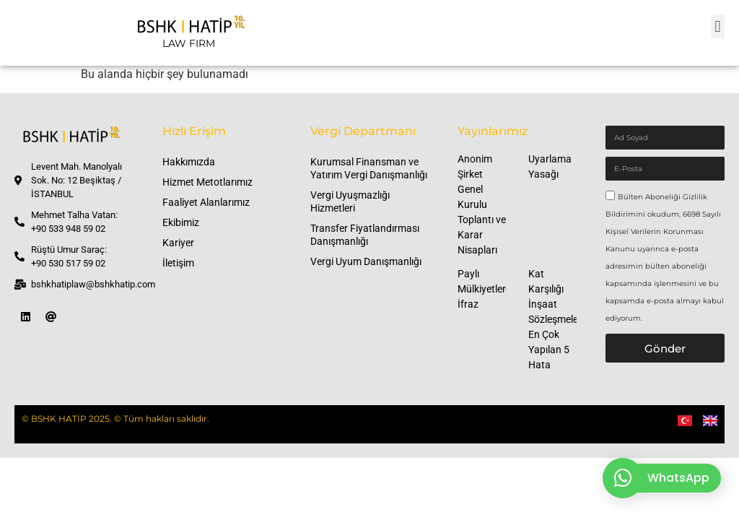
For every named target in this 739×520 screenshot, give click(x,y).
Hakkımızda (188, 162)
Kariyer (178, 242)
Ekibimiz (180, 222)
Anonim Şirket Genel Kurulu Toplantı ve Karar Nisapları (482, 204)
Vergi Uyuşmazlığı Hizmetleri (350, 201)
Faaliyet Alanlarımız (206, 202)
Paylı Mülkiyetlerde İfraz (487, 289)
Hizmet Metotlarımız (207, 182)
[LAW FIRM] (188, 32)
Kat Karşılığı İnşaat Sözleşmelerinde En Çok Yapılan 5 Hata (564, 319)
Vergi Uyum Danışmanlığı (365, 261)
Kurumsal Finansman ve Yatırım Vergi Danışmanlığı (368, 168)
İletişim (178, 263)
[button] (718, 26)
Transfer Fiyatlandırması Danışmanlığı (364, 234)
